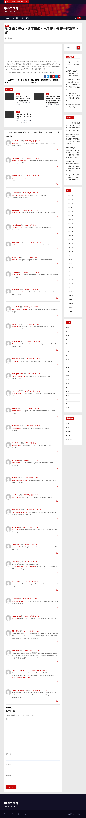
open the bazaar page (19, 178)
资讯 (67, 407)
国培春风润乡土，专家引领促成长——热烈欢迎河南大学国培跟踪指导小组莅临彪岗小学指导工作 (73, 84)
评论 (7, 719)
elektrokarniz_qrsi (72, 134)
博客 (67, 344)
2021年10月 (69, 304)
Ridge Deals (15, 143)
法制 (67, 375)
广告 (67, 360)
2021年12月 (69, 296)
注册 (67, 424)
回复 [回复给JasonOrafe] (56, 417)
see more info (16, 547)
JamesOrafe (16, 257)
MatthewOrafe (16, 324)
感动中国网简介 (26, 18)
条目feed (69, 432)
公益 (67, 336)
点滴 (67, 383)
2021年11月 (69, 300)
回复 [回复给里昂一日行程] (56, 642)
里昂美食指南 (16, 651)
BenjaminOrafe (16, 242)
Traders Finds (16, 213)
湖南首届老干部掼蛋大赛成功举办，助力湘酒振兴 (73, 168)
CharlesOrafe (16, 544)
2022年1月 (69, 292)
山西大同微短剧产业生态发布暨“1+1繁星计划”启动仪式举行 (73, 155)
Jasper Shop (16, 463)
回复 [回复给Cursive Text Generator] (56, 681)
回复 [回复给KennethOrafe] (56, 234)
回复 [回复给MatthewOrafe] (56, 333)
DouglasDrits (70, 175)
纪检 (67, 399)
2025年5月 (69, 240)
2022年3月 (69, 288)
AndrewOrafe (16, 158)
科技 (67, 395)
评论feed (69, 436)
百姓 (67, 391)
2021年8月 (69, 312)
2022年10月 (69, 272)
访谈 (67, 403)
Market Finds (16, 327)
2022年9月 (69, 276)
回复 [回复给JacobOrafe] (56, 315)
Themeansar (30, 814)
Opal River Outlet (17, 601)
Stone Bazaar (16, 344)
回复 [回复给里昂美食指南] (56, 662)
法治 (67, 380)
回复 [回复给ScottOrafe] (56, 216)
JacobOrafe (16, 307)
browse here (16, 361)
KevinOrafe (15, 193)
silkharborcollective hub (19, 292)
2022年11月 (69, 268)
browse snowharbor (18, 376)
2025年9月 (69, 224)
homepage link (16, 428)
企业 (67, 332)
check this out (16, 497)
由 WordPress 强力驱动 (10, 814)
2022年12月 (69, 264)
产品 (67, 328)
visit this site (15, 245)
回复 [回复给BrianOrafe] (56, 590)
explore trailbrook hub (19, 161)
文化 (67, 372)
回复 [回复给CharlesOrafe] (56, 553)
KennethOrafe (16, 225)
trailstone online (17, 227)
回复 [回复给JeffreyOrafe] (56, 573)
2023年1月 (69, 260)
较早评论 (9, 136)
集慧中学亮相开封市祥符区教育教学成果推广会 (73, 64)
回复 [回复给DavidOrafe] (56, 281)
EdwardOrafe (16, 426)
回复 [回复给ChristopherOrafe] (56, 382)
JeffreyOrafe (16, 562)
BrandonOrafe (16, 342)
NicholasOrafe (16, 141)
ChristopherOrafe (17, 374)
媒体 (7, 25)
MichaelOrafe (16, 290)
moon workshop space (19, 512)
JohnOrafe (15, 527)
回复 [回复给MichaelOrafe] (56, 298)
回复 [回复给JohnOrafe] (56, 536)
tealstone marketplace (19, 480)
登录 (67, 428)
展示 (67, 356)
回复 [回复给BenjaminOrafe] (56, 249)
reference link (16, 584)
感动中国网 (11, 8)
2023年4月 (69, 252)
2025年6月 (69, 236)
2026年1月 (69, 208)
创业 (67, 340)
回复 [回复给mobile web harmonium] (56, 701)
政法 (67, 364)
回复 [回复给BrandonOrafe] (56, 350)
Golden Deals (16, 275)
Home (7, 18)
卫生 (67, 348)
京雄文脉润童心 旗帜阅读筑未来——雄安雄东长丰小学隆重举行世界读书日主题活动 (53, 100)
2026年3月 (69, 200)
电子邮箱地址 (10, 765)
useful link (15, 260)
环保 (67, 388)
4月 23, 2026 (20, 103)
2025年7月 (69, 232)
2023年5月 (69, 248)
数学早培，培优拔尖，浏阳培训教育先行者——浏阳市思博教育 (23, 99)
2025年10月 (69, 220)
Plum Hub (15, 619)
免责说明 (15, 18)
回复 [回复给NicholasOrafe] (56, 149)
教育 (67, 368)
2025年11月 (69, 216)
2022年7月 (69, 284)
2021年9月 (69, 308)
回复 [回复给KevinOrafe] (56, 201)
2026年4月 (69, 196)
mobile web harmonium (19, 690)
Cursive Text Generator (19, 670)
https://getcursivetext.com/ (21, 678)
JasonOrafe (15, 408)
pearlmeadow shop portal (20, 195)
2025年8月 (69, 228)
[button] (75, 18)
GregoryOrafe (16, 616)
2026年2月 (69, 204)
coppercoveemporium (19, 309)
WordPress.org (71, 439)
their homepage (17, 411)
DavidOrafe (15, 272)
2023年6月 (69, 244)
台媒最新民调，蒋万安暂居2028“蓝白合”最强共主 (23, 116)
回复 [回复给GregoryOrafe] (56, 622)
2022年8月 (69, 280)
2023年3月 (69, 256)
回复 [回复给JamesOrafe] (56, 263)
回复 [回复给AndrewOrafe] (56, 167)
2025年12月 (69, 212)
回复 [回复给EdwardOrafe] (56, 434)
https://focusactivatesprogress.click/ (24, 567)
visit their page (16, 393)
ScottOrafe (15, 210)
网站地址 (8, 776)
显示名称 (8, 754)
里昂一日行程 (16, 631)
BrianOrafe (15, 581)
